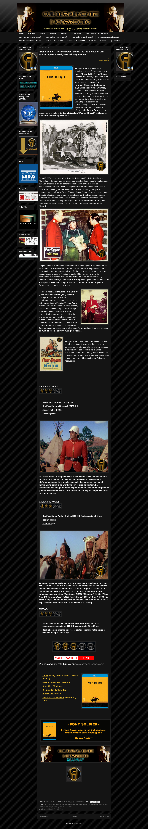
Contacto (92, 41)
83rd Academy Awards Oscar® (30, 41)
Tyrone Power (61, 807)
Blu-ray (42, 33)
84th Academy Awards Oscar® (108, 37)
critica (58, 804)
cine (54, 804)
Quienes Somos (116, 41)
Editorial (103, 41)
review (46, 807)
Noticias (63, 33)
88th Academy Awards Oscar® (97, 33)
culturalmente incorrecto (67, 804)
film (77, 804)
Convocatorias (76, 33)
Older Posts (104, 816)
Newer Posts (43, 816)
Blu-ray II (53, 33)
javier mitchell (83, 804)
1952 (45, 804)
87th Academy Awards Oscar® (30, 37)
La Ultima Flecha (93, 804)
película (101, 804)
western (69, 807)
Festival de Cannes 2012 (76, 41)
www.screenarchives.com (89, 664)
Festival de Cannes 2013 (54, 41)
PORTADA (31, 33)
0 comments (80, 801)
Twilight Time (53, 807)
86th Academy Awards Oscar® (56, 37)
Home (21, 33)
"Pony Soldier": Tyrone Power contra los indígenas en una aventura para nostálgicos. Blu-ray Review (71, 53)
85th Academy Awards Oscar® (82, 37)
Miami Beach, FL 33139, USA (54, 809)
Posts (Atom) (78, 823)
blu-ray (50, 804)
